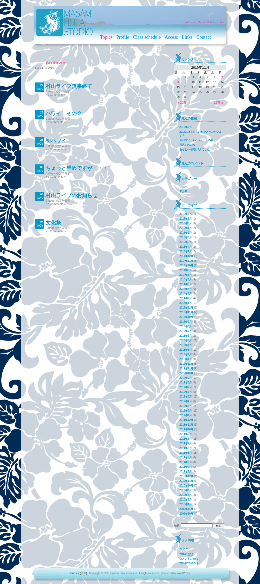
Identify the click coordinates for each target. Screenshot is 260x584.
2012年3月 (185, 406)
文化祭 (53, 223)
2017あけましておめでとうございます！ (200, 133)
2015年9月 (185, 232)
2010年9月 (185, 490)
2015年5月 (185, 242)
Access (171, 37)
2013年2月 (185, 354)
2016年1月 (185, 228)
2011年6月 (185, 448)
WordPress (183, 573)
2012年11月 (186, 368)
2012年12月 (186, 363)
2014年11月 (186, 260)
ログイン (184, 549)
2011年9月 (185, 434)
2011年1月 (185, 471)
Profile (122, 37)
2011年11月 (186, 424)
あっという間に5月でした (194, 149)
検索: (177, 525)
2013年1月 (185, 359)
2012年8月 (185, 382)
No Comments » (56, 94)
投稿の (186, 554)
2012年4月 (185, 401)
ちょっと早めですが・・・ (77, 168)
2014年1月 (185, 302)
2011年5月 (185, 452)
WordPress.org (188, 563)
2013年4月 (185, 345)
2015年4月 (185, 246)
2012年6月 (185, 391)
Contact (203, 37)
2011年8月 (185, 438)
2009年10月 (186, 513)
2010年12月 (186, 476)
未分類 (66, 91)
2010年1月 (185, 504)
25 (200, 92)
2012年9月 (185, 377)
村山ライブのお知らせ (72, 195)
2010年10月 (186, 485)
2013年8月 (185, 326)
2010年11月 (186, 480)
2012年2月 (185, 410)
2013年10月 (186, 317)
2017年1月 (185, 218)
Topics (106, 37)
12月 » (218, 103)
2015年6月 (185, 237)
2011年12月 (186, 420)
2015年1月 (185, 251)
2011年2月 (185, 466)
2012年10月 (186, 373)
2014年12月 (186, 256)
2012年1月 (185, 415)
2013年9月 (185, 321)
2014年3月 (185, 293)
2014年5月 (185, 284)
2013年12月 (186, 307)
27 (214, 92)
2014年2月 (185, 298)
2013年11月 (186, 312)
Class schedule (147, 37)
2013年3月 (185, 349)
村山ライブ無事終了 (69, 86)
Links (187, 37)
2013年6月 (185, 335)
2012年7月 (185, 387)
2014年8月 (185, 274)
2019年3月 (185, 127)
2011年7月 (185, 443)
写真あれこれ (187, 144)
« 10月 (181, 103)
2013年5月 (185, 340)
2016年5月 (185, 223)
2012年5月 (185, 396)
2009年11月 (186, 509)
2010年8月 (185, 494)
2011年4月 (185, 457)
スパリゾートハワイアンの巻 (196, 140)
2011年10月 (186, 429)
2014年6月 (185, 279)
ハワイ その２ (64, 113)
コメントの (188, 558)
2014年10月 (186, 265)
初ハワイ (56, 141)
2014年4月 (185, 288)
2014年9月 (185, 270)
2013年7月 (185, 331)
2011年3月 (185, 462)
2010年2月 (185, 499)
